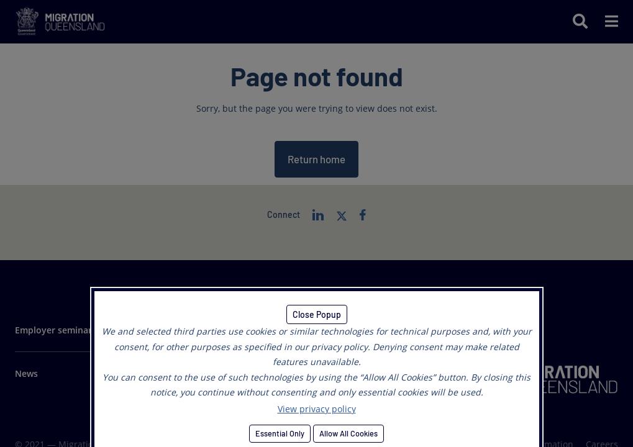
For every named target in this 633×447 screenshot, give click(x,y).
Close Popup (317, 314)
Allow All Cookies (348, 433)
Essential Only (279, 433)
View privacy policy (317, 409)
